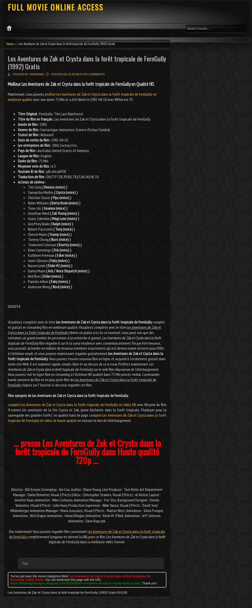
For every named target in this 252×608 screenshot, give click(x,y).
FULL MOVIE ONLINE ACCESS (55, 7)
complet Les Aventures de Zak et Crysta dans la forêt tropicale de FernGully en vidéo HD (72, 404)
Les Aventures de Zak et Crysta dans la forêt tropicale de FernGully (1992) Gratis (87, 62)
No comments (94, 74)
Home (10, 44)
